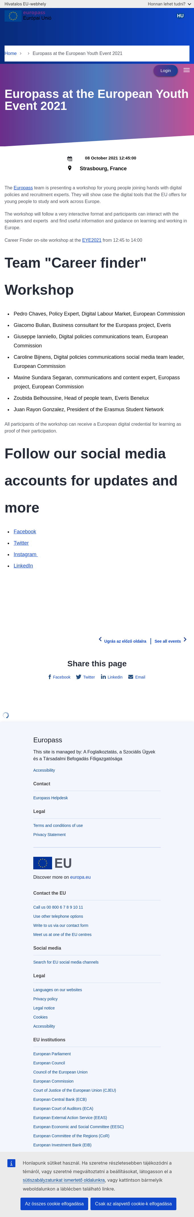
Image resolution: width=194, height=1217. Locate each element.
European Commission (53, 1081)
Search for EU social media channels (66, 962)
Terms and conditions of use (58, 825)
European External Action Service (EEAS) (70, 1117)
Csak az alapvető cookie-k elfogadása (133, 1203)
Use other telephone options (58, 916)
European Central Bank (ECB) (60, 1099)
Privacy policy (45, 999)
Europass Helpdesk (50, 798)
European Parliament (52, 1054)
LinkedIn (23, 566)
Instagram (26, 554)
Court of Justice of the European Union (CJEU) (74, 1090)
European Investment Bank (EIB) (62, 1145)
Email (139, 677)
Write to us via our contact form (60, 925)
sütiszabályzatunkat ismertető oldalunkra (64, 1180)
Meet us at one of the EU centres (62, 934)
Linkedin (115, 677)
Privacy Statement (49, 834)
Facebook (25, 531)
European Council (49, 1063)
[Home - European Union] (28, 18)
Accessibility (44, 770)
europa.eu (80, 877)
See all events (167, 641)
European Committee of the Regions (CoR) (71, 1136)
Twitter (21, 543)
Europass (23, 187)
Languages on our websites (57, 989)
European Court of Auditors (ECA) (63, 1108)
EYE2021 (92, 240)
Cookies (40, 1017)
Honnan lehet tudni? (169, 3)
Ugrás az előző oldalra (125, 641)
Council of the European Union (60, 1072)
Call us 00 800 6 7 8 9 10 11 (58, 907)
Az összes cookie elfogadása (54, 1203)
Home (11, 53)
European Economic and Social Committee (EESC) (78, 1126)
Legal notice (44, 1008)
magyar (181, 18)
